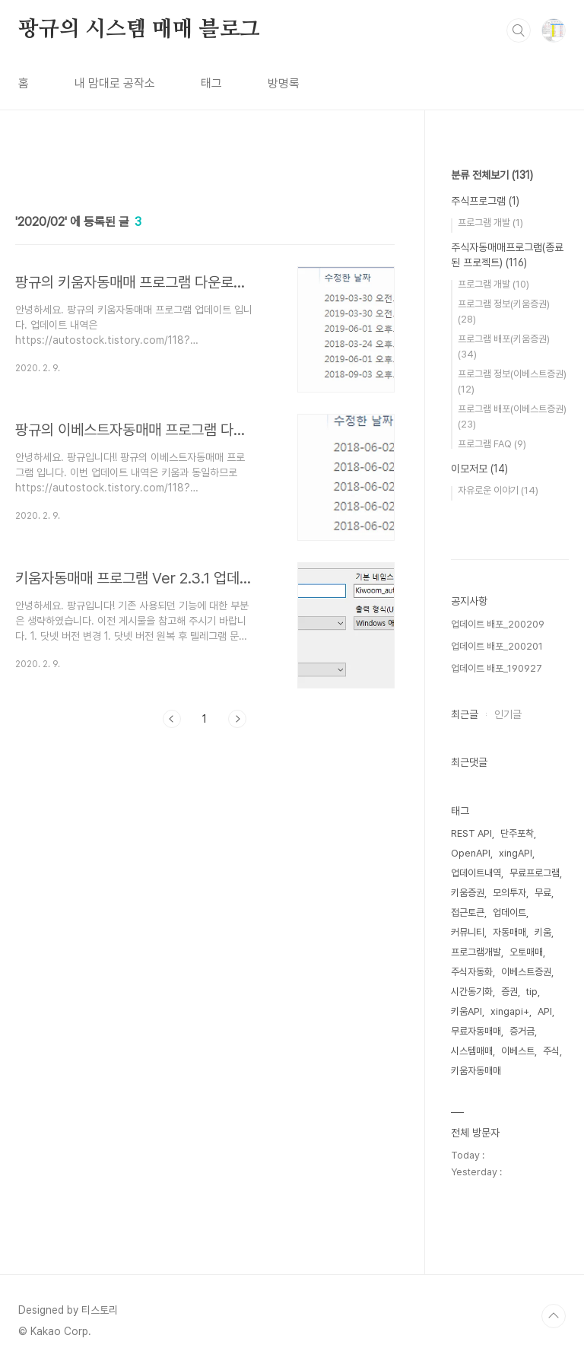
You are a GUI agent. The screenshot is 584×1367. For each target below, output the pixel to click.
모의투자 (509, 892)
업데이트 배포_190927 (496, 668)
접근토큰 (467, 912)
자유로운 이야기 (498, 490)
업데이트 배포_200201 (497, 646)
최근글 (464, 714)
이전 (172, 719)
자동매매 (509, 932)
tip (532, 991)
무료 (543, 892)
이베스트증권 (526, 972)
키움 (543, 932)
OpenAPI (470, 853)
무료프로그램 (534, 873)
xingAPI (515, 853)
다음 (237, 719)
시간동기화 (472, 991)
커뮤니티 (467, 932)
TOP (553, 1316)
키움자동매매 (476, 1070)
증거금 (522, 1031)
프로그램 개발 (490, 222)
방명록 (284, 83)
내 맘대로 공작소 (115, 83)
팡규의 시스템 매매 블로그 (139, 29)
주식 (551, 1051)
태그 (211, 83)
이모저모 (479, 469)
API (545, 1011)
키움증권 (467, 892)
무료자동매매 (476, 1031)
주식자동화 (472, 972)
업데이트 (509, 912)
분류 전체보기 (492, 175)
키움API (466, 1011)
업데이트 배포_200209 (497, 624)
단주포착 (517, 833)
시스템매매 (472, 1051)
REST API (471, 833)
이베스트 (518, 1051)
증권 (509, 991)
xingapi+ (509, 1011)
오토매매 (526, 952)
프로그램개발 (476, 952)
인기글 (508, 714)
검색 (518, 30)
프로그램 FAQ (492, 444)
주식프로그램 (485, 201)
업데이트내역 (476, 873)
